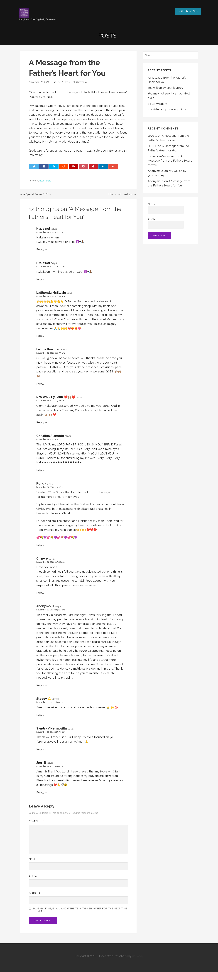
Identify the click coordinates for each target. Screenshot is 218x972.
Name (32, 858)
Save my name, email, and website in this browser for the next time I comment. (79, 909)
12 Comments (80, 82)
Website (34, 892)
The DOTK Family (61, 82)
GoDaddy (137, 956)
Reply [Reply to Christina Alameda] (40, 470)
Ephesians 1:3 (118, 150)
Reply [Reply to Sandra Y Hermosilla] (40, 749)
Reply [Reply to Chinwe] (40, 592)
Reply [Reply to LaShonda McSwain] (40, 335)
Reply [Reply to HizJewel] (40, 249)
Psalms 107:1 (37, 96)
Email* (166, 223)
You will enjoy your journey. (166, 87)
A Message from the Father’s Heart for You (170, 161)
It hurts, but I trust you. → (122, 194)
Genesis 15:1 (67, 150)
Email (33, 875)
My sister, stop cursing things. (167, 109)
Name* (166, 208)
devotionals (45, 180)
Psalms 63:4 (37, 155)
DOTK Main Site (188, 11)
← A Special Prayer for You (35, 194)
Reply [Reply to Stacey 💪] (40, 715)
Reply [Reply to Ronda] (40, 545)
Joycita (152, 135)
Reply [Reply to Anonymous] (40, 685)
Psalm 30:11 (83, 150)
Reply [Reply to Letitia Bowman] (40, 383)
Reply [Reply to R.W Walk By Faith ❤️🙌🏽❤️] (40, 422)
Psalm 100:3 (100, 150)
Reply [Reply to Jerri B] (40, 792)
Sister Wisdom (157, 103)
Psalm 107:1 (45, 492)
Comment (36, 821)
